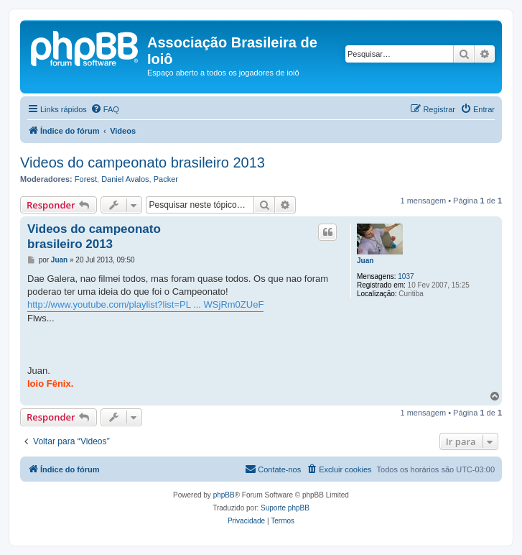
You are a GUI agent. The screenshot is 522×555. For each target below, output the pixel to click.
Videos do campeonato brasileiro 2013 (142, 162)
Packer (166, 179)
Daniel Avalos (125, 179)
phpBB (224, 495)
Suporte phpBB (285, 508)
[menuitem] (104, 109)
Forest (86, 179)
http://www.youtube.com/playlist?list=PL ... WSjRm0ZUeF (145, 304)
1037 (406, 276)
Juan (365, 261)
